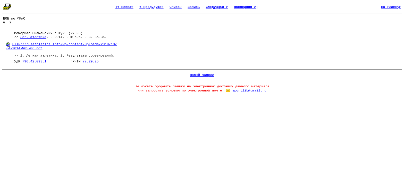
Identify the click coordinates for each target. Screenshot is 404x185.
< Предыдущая (151, 7)
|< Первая (124, 7)
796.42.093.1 (34, 61)
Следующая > (217, 7)
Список (176, 7)
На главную (391, 7)
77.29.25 (90, 61)
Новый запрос (202, 75)
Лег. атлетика (33, 37)
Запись (194, 7)
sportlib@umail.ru (249, 90)
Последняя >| (246, 7)
